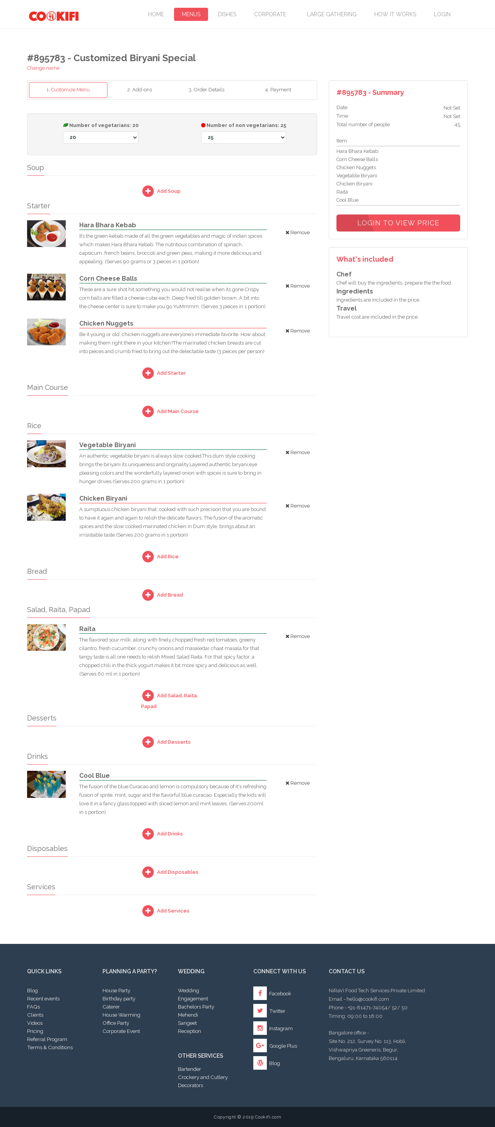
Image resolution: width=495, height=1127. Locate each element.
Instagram (273, 1028)
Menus (191, 14)
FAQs (33, 1006)
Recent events (43, 998)
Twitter (269, 1011)
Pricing (35, 1031)
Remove (297, 232)
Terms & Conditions (50, 1047)
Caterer (111, 1006)
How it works (395, 14)
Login (442, 14)
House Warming (121, 1015)
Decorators (190, 1085)
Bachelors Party (196, 1006)
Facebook (272, 993)
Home (156, 14)
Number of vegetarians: (100, 133)
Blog (32, 990)
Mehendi (188, 1015)
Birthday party (118, 998)
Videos (35, 1023)
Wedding (188, 990)
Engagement (193, 998)
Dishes (227, 14)
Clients (35, 1015)
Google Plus (275, 1046)
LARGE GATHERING (332, 14)
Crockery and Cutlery (203, 1077)
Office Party (115, 1023)
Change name (43, 68)
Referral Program (47, 1039)
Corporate (271, 14)
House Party (116, 990)
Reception (189, 1031)
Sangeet (187, 1023)
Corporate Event (121, 1031)
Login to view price (398, 223)
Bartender (189, 1069)
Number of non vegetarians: (243, 133)
